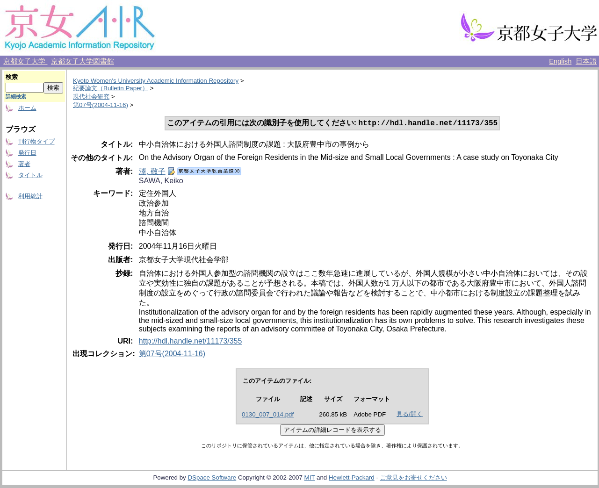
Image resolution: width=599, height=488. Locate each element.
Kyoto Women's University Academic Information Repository (155, 80)
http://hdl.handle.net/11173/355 (190, 342)
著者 (24, 163)
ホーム (27, 107)
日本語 (586, 61)
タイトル (30, 175)
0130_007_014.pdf (268, 415)
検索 (12, 76)
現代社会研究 (91, 96)
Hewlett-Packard (352, 478)
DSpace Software (212, 478)
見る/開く (410, 414)
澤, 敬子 (152, 172)
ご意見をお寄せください (413, 478)
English (560, 61)
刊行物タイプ (36, 141)
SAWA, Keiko (161, 182)
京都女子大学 (25, 61)
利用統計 (30, 196)
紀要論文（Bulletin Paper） (110, 88)
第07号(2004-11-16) (100, 104)
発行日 (27, 152)
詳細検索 (16, 96)
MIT (309, 478)
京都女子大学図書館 (82, 61)
